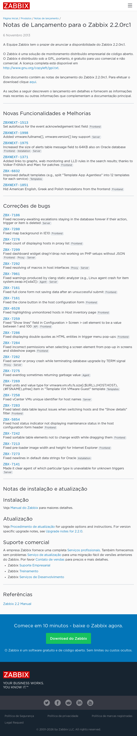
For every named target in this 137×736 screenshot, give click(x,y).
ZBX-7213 (11, 444)
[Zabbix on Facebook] (58, 703)
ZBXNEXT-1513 (15, 122)
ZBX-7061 (11, 274)
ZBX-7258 (11, 395)
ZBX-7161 (11, 288)
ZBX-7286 (11, 333)
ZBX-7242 (11, 433)
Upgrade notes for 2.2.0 (64, 531)
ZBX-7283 (11, 405)
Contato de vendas (50, 559)
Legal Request (14, 723)
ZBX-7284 (11, 343)
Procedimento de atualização (32, 526)
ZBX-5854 (11, 419)
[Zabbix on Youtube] (90, 703)
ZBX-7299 (11, 250)
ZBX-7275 (11, 371)
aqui (32, 82)
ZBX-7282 (11, 357)
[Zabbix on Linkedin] (79, 703)
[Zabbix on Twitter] (47, 703)
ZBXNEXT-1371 (15, 157)
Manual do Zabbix (24, 508)
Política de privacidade (63, 716)
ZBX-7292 (11, 264)
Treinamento (28, 571)
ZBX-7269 (11, 381)
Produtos (26, 19)
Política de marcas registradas (112, 716)
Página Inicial (10, 19)
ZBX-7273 (11, 454)
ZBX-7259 (11, 319)
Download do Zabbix (68, 638)
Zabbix (16, 5)
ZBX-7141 (11, 464)
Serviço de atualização (44, 555)
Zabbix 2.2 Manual (17, 604)
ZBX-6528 (11, 308)
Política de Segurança (19, 716)
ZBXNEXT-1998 (15, 133)
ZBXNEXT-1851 (15, 185)
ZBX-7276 (11, 239)
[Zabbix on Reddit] (68, 703)
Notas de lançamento (46, 19)
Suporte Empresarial (34, 565)
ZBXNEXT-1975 (15, 143)
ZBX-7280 (11, 229)
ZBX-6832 (11, 171)
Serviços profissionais (83, 550)
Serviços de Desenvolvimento (41, 577)
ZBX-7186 (11, 215)
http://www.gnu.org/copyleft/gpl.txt (30, 68)
